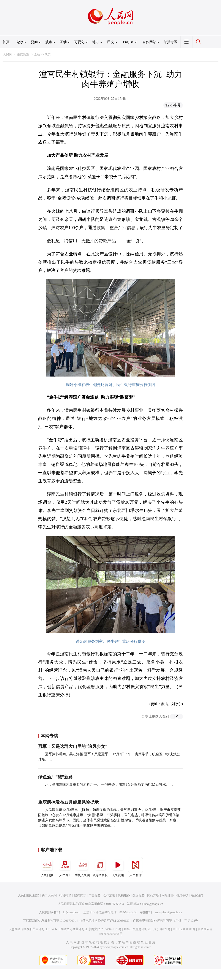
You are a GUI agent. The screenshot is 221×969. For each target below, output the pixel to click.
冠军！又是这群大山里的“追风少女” (72, 746)
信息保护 (182, 895)
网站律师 (168, 895)
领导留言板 (100, 867)
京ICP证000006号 (184, 929)
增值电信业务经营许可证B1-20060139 (104, 920)
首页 (6, 42)
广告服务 (94, 895)
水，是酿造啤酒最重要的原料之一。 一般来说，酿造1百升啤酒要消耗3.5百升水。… (109, 784)
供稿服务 (124, 895)
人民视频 (117, 867)
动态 (47, 54)
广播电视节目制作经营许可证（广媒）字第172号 (165, 920)
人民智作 (135, 867)
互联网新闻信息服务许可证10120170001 (49, 920)
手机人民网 (82, 867)
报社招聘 (65, 895)
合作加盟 (109, 895)
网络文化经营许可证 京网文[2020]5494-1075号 (91, 929)
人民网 (7, 54)
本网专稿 (49, 735)
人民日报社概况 (28, 895)
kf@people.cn (71, 912)
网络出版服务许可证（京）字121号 (147, 929)
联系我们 (197, 895)
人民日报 (47, 867)
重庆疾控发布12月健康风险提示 (68, 802)
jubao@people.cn (152, 904)
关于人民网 (49, 895)
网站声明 (153, 895)
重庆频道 (23, 54)
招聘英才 (80, 895)
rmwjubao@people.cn (168, 912)
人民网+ (64, 867)
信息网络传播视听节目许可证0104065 (33, 929)
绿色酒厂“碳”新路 (55, 776)
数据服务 (139, 895)
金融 (37, 54)
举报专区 (170, 42)
